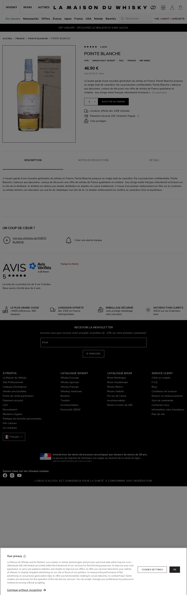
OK (174, 576)
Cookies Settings (152, 576)
